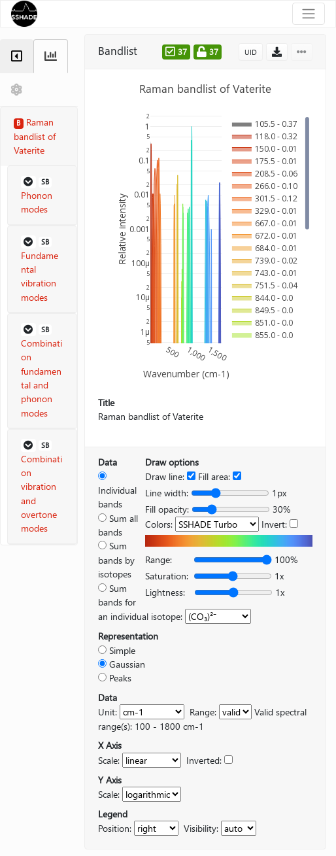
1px (279, 493)
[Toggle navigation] (308, 14)
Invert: (274, 524)
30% (281, 509)
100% (286, 559)
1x (279, 576)
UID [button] (250, 52)
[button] (42, 195)
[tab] (16, 56)
